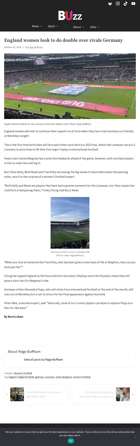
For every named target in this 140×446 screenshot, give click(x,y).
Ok (70, 441)
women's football (81, 377)
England (13, 377)
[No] (135, 437)
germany (39, 377)
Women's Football (23, 373)
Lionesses (50, 377)
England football (26, 377)
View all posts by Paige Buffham (43, 359)
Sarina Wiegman (64, 377)
